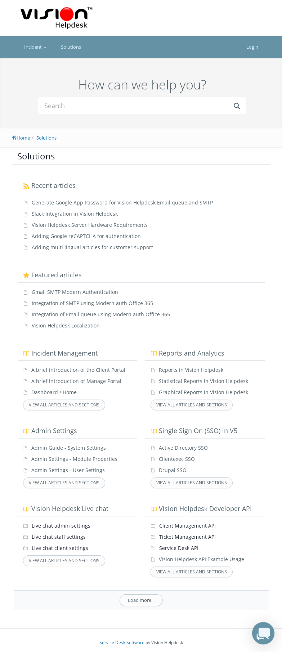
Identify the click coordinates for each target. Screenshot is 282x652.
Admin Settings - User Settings (68, 470)
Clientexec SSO (177, 458)
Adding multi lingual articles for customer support (92, 247)
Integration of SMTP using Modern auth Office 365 (92, 303)
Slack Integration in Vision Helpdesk (75, 213)
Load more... (141, 600)
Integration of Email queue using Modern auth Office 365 (101, 314)
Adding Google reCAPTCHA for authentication (86, 236)
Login (252, 47)
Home (21, 138)
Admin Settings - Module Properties (74, 458)
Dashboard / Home (54, 392)
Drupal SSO (173, 470)
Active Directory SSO (183, 447)
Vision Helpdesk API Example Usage (201, 559)
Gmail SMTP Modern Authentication (75, 291)
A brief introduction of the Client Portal (78, 369)
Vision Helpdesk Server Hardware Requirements (90, 224)
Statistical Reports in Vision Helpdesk (203, 381)
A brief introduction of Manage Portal (76, 381)
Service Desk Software (121, 642)
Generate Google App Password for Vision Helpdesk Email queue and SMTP (122, 202)
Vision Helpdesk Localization (66, 325)
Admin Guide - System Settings (68, 447)
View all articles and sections (64, 405)
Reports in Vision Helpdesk (191, 369)
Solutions (71, 47)
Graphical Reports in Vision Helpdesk (203, 392)
